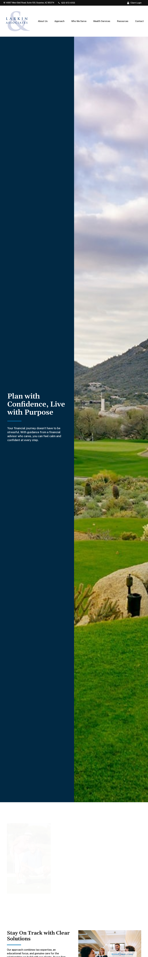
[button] (43, 21)
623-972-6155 (66, 3)
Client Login (134, 3)
